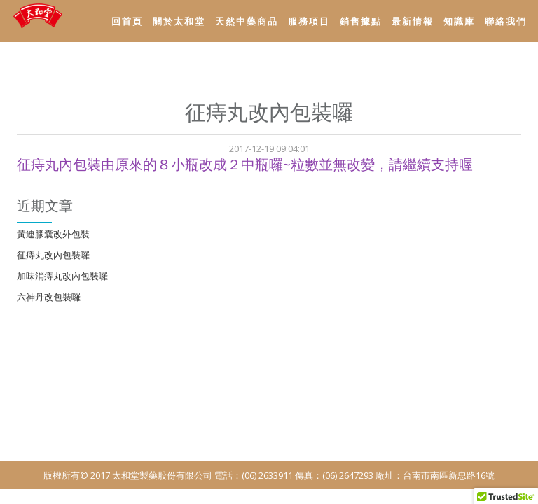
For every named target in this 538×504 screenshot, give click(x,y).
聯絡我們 (506, 21)
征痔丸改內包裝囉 (53, 254)
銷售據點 (361, 21)
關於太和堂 (179, 21)
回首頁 (127, 21)
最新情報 (413, 21)
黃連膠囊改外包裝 (53, 233)
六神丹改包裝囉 (49, 296)
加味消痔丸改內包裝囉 (62, 276)
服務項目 (309, 21)
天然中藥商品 (246, 21)
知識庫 (459, 21)
